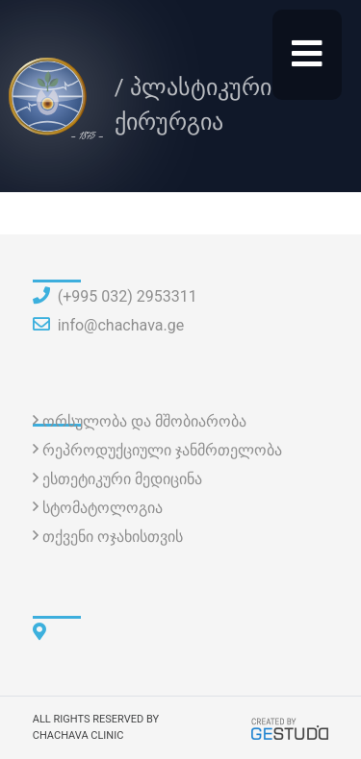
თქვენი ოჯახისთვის (112, 536)
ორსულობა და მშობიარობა (144, 421)
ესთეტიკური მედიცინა (122, 479)
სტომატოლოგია (102, 508)
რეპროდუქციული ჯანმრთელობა (162, 450)
